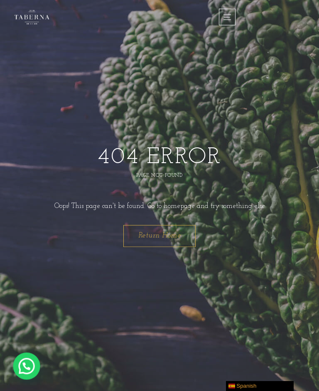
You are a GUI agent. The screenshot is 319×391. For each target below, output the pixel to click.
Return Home (159, 235)
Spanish (242, 386)
